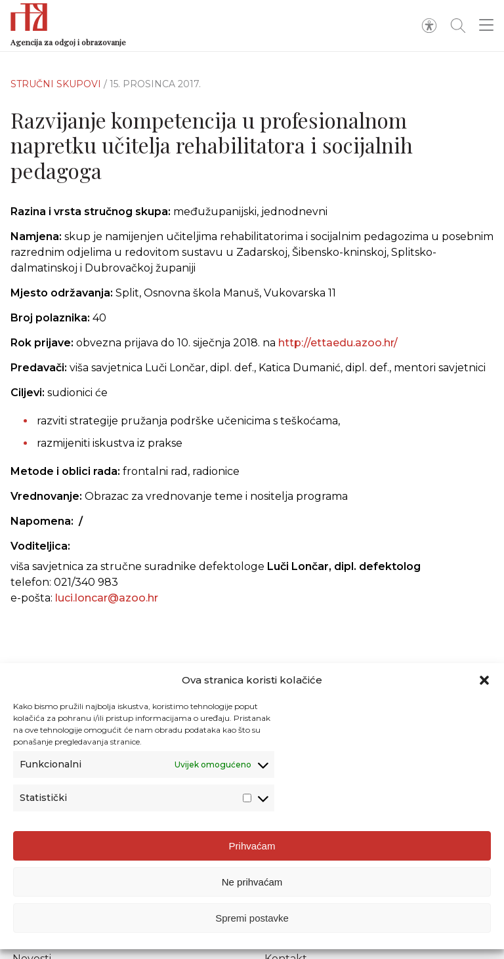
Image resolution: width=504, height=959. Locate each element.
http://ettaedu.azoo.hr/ (338, 343)
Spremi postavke (252, 918)
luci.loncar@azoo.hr (106, 598)
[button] (484, 680)
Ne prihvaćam (252, 882)
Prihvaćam (252, 845)
